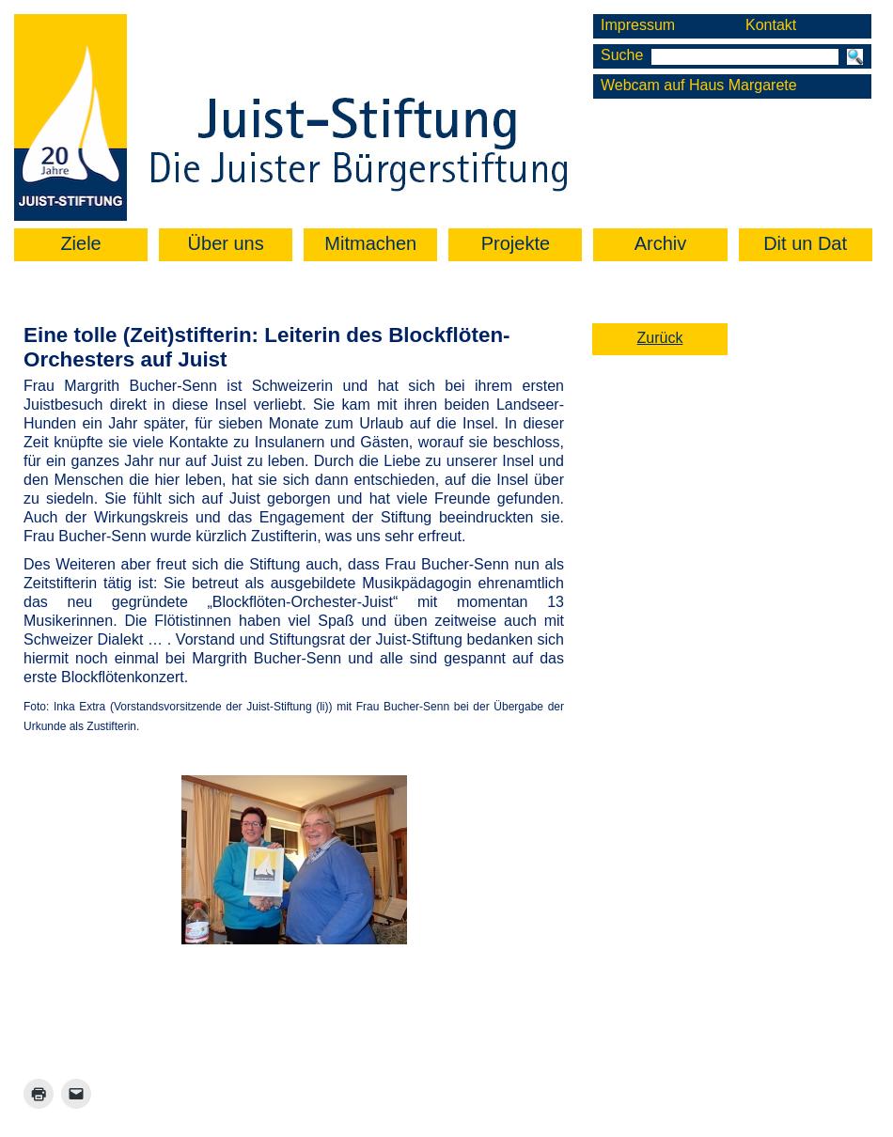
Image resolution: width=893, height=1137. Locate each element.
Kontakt (770, 25)
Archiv (660, 243)
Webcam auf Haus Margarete (699, 85)
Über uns (226, 243)
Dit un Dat (805, 243)
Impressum (638, 25)
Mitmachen (370, 243)
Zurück (660, 338)
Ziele (80, 243)
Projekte (515, 243)
